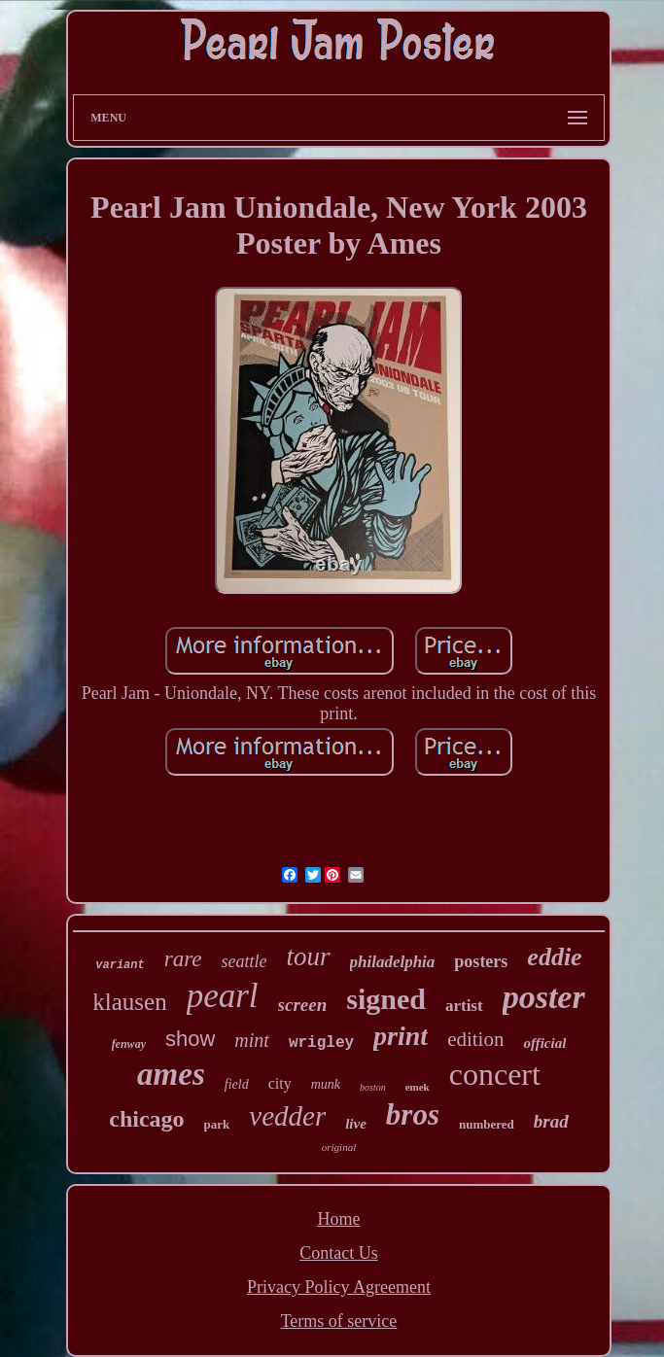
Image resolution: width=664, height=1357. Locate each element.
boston (373, 1087)
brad (551, 1121)
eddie (554, 957)
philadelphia (393, 962)
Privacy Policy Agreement (339, 1287)
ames (171, 1074)
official (544, 1043)
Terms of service (339, 1321)
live (356, 1123)
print (400, 1036)
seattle (243, 961)
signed (386, 999)
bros (412, 1114)
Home (338, 1219)
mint (251, 1040)
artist (464, 1005)
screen (303, 1004)
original (339, 1147)
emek (417, 1087)
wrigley (321, 1043)
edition (475, 1039)
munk (325, 1084)
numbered (486, 1124)
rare (183, 959)
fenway (129, 1044)
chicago (146, 1118)
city (280, 1083)
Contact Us (338, 1253)
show (190, 1038)
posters (480, 961)
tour (308, 956)
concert (495, 1074)
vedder (287, 1115)
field (237, 1084)
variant (119, 965)
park (217, 1124)
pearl (223, 996)
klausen (129, 1002)
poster (544, 997)
